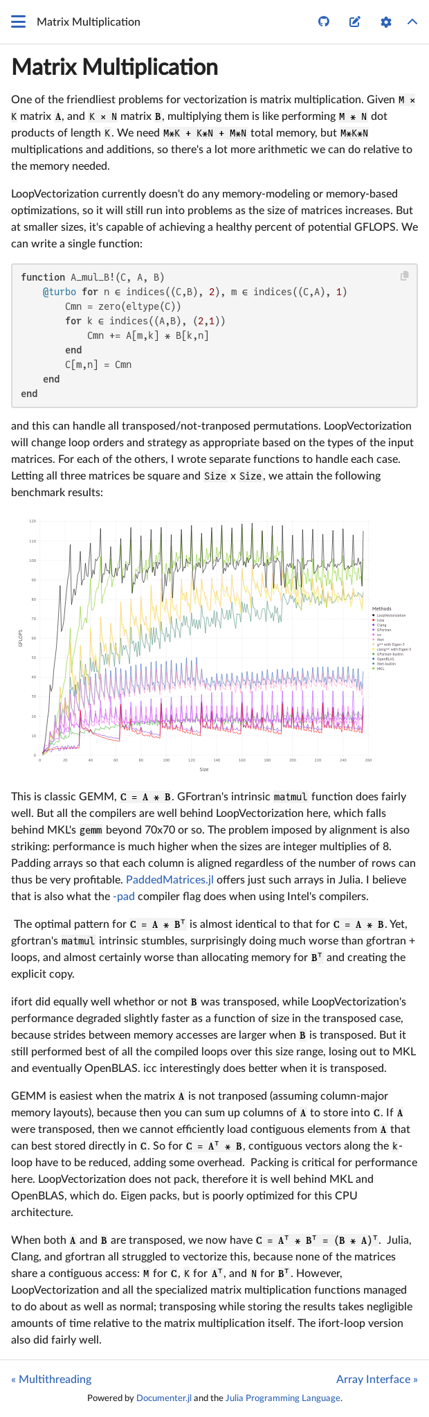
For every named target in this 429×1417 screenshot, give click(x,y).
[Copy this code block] (405, 276)
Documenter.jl (164, 1398)
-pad (124, 896)
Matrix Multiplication (114, 68)
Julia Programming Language (283, 1398)
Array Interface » (377, 1379)
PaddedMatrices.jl (170, 880)
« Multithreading (51, 1379)
